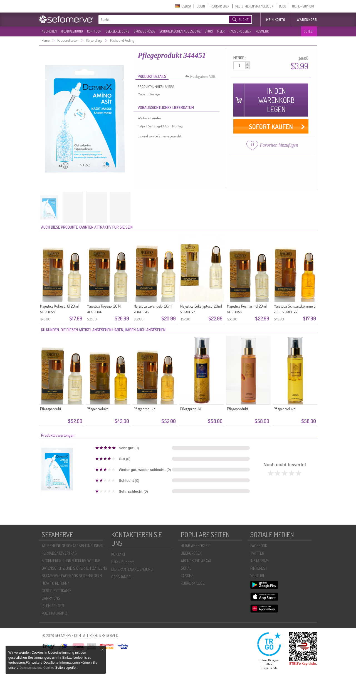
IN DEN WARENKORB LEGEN (276, 100)
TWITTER (257, 553)
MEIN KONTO (275, 20)
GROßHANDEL (121, 576)
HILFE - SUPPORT (303, 6)
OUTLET (309, 31)
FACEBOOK (258, 545)
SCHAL (186, 568)
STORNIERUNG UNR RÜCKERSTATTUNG (71, 560)
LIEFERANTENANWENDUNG (132, 569)
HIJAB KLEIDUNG (72, 31)
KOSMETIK (262, 31)
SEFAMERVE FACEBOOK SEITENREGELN (72, 575)
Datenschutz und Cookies (37, 667)
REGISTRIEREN (220, 6)
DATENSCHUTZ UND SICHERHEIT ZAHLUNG (74, 568)
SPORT (209, 31)
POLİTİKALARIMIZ (54, 613)
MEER (220, 31)
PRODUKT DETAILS (152, 76)
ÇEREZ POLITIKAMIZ (56, 590)
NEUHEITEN (49, 31)
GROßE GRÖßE (144, 31)
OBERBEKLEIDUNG (117, 31)
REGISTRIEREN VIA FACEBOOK (254, 6)
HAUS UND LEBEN (240, 31)
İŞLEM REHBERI (53, 605)
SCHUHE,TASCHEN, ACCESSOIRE (180, 31)
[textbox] (159, 19)
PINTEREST (258, 568)
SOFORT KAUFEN (271, 126)
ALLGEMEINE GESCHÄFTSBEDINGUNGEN (72, 545)
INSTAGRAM (259, 560)
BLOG (282, 6)
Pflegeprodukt (50, 408)
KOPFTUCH (94, 31)
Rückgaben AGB (201, 76)
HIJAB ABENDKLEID (196, 545)
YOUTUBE (257, 575)
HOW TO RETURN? (55, 583)
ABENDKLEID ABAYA (196, 560)
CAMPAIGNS (51, 598)
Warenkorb (307, 20)
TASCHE (187, 575)
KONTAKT (118, 554)
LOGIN (201, 6)
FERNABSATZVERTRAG (59, 553)
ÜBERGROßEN (191, 553)
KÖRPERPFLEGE (192, 583)
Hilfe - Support (122, 561)
